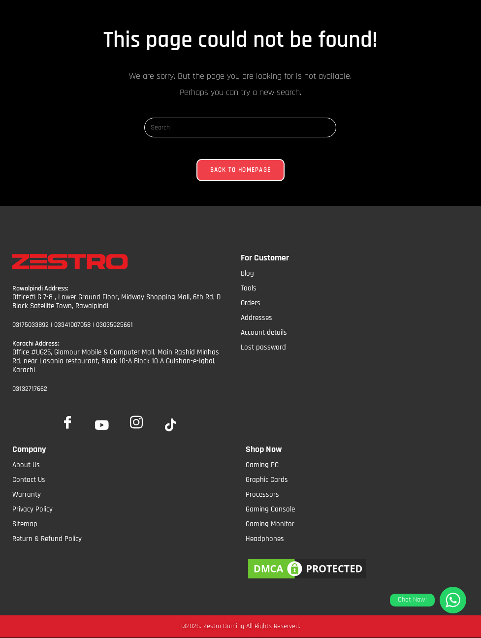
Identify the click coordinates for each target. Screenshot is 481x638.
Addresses (256, 325)
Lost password (263, 355)
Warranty (26, 493)
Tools (249, 296)
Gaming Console (270, 508)
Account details (264, 340)
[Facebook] (67, 419)
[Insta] (136, 419)
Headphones (265, 537)
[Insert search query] (240, 127)
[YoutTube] (102, 424)
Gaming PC (262, 464)
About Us (26, 464)
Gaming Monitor (270, 523)
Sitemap (24, 523)
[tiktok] (171, 424)
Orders (250, 311)
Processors (262, 493)
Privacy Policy (32, 508)
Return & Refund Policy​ (47, 537)
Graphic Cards (267, 478)
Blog (247, 281)
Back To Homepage (240, 178)
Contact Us (28, 478)
